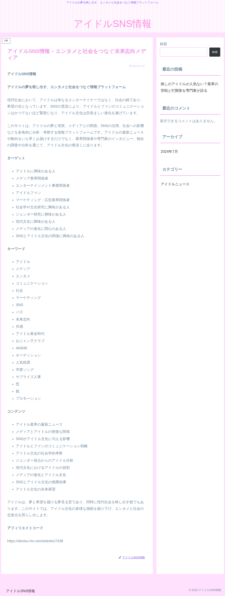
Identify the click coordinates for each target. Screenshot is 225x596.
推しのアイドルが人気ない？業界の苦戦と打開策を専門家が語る (189, 87)
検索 (163, 44)
